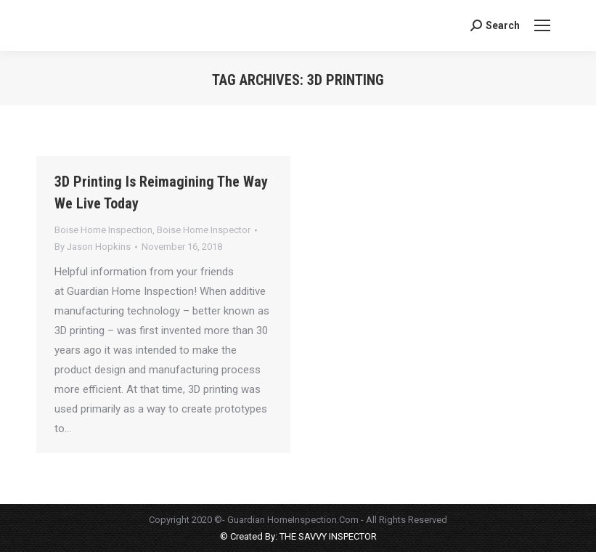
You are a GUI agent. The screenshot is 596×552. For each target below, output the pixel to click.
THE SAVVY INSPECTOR (327, 536)
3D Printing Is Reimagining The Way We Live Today (161, 192)
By (92, 246)
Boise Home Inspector (203, 229)
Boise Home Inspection (103, 229)
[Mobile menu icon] (542, 25)
